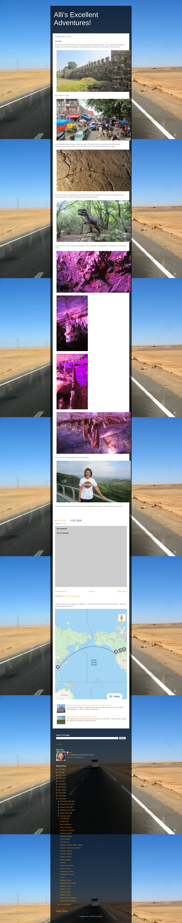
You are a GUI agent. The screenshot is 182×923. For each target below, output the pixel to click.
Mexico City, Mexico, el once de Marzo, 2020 (81, 717)
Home (91, 591)
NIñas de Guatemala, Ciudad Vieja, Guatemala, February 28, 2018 (88, 705)
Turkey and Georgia (66, 865)
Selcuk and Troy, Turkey (68, 883)
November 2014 (66, 804)
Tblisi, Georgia (65, 839)
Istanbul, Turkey (65, 889)
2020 (60, 781)
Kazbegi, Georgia (66, 833)
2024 (60, 772)
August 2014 (64, 813)
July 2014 (63, 816)
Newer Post (60, 591)
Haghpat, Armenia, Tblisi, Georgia (71, 845)
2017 (60, 790)
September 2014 (66, 810)
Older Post (122, 591)
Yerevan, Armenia (66, 851)
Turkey (62, 877)
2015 (60, 796)
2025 (60, 769)
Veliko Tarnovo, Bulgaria (68, 898)
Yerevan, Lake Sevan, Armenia (70, 848)
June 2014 (64, 904)
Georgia (63, 523)
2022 (60, 778)
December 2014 (66, 801)
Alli (70, 752)
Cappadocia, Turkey (66, 871)
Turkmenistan (64, 818)
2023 (60, 775)
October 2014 (65, 807)
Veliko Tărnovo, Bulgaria (68, 901)
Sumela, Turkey (65, 868)
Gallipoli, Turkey (65, 886)
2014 (60, 799)
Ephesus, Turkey (65, 880)
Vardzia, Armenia (65, 857)
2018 (60, 787)
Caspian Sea (64, 821)
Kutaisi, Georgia (65, 860)
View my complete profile (75, 757)
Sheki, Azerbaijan (66, 827)
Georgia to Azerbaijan (67, 830)
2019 (60, 784)
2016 (60, 793)
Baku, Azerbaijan (65, 824)
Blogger (99, 916)
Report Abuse (62, 911)
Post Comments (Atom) (72, 596)
